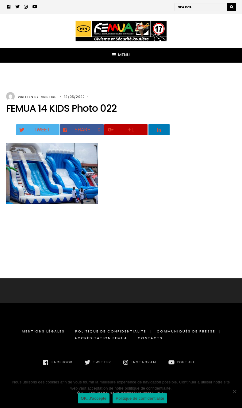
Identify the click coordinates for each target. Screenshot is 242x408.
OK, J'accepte (94, 398)
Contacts (150, 338)
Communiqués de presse (186, 331)
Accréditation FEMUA (101, 338)
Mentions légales (43, 331)
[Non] (234, 391)
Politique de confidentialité (110, 331)
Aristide (48, 96)
